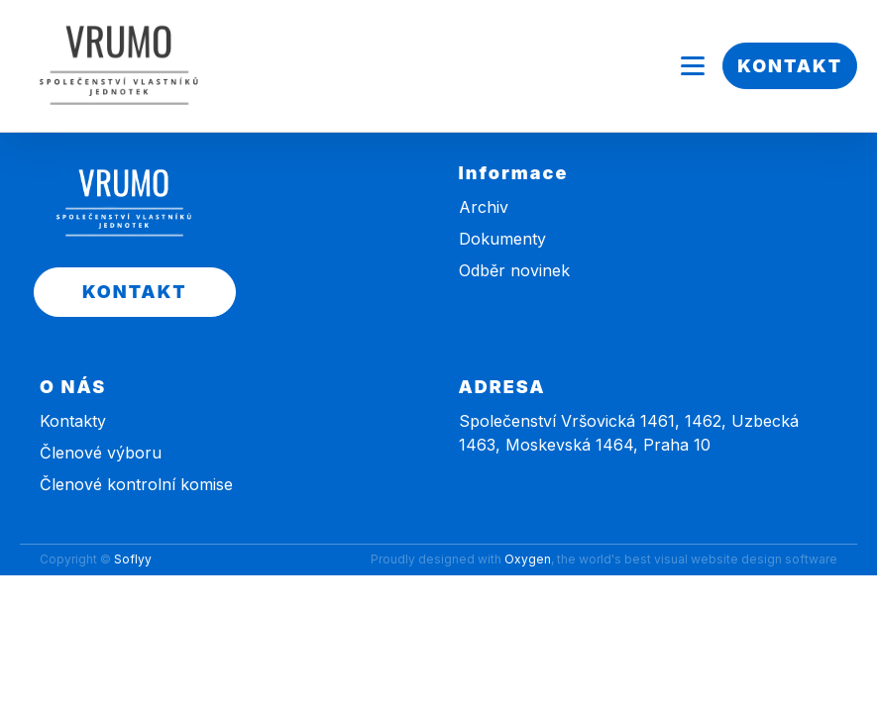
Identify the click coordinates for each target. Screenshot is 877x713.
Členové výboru (101, 452)
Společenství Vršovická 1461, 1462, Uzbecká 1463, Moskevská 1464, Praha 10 (629, 433)
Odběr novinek (514, 270)
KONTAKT (789, 65)
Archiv (483, 207)
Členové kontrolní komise (136, 484)
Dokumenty (502, 239)
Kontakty (73, 421)
